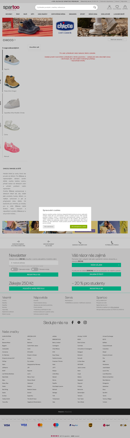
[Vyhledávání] (95, 7)
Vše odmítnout (48, 226)
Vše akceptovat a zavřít (78, 226)
